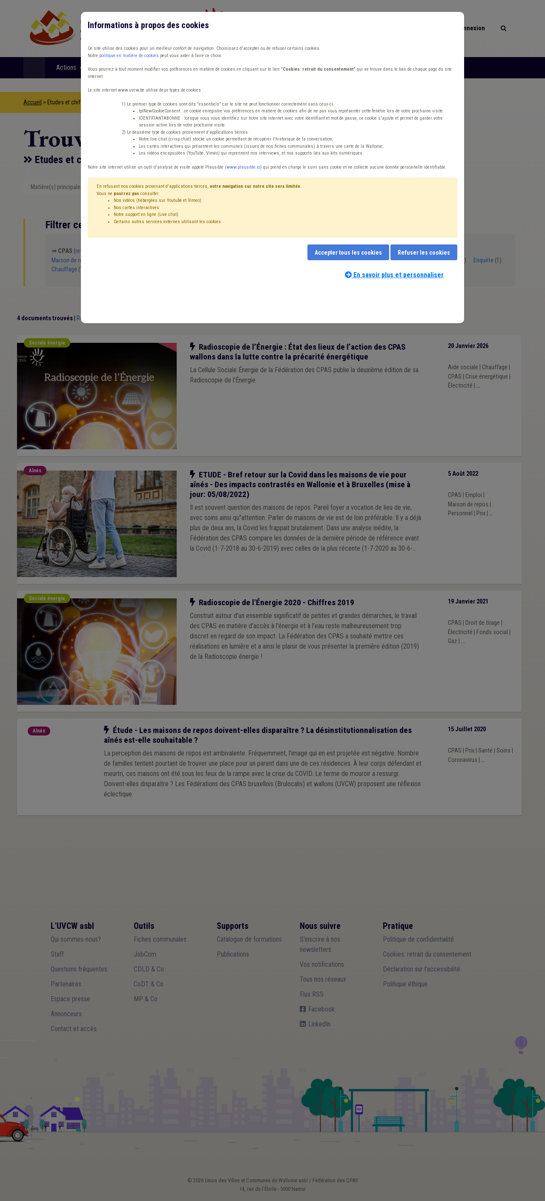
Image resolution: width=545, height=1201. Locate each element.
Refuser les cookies (424, 252)
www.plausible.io (243, 167)
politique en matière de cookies (129, 55)
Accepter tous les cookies (348, 252)
